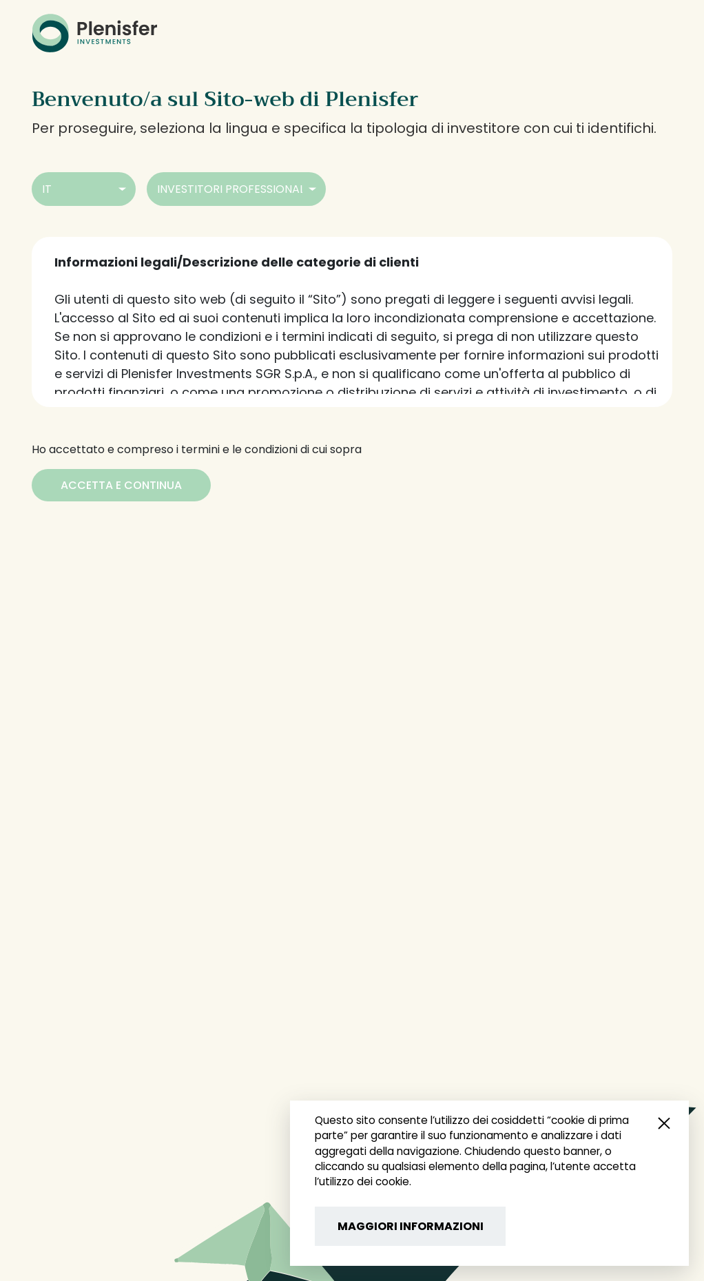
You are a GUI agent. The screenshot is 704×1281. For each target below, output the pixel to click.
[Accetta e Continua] (121, 485)
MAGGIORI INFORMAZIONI (411, 1226)
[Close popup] (664, 1122)
